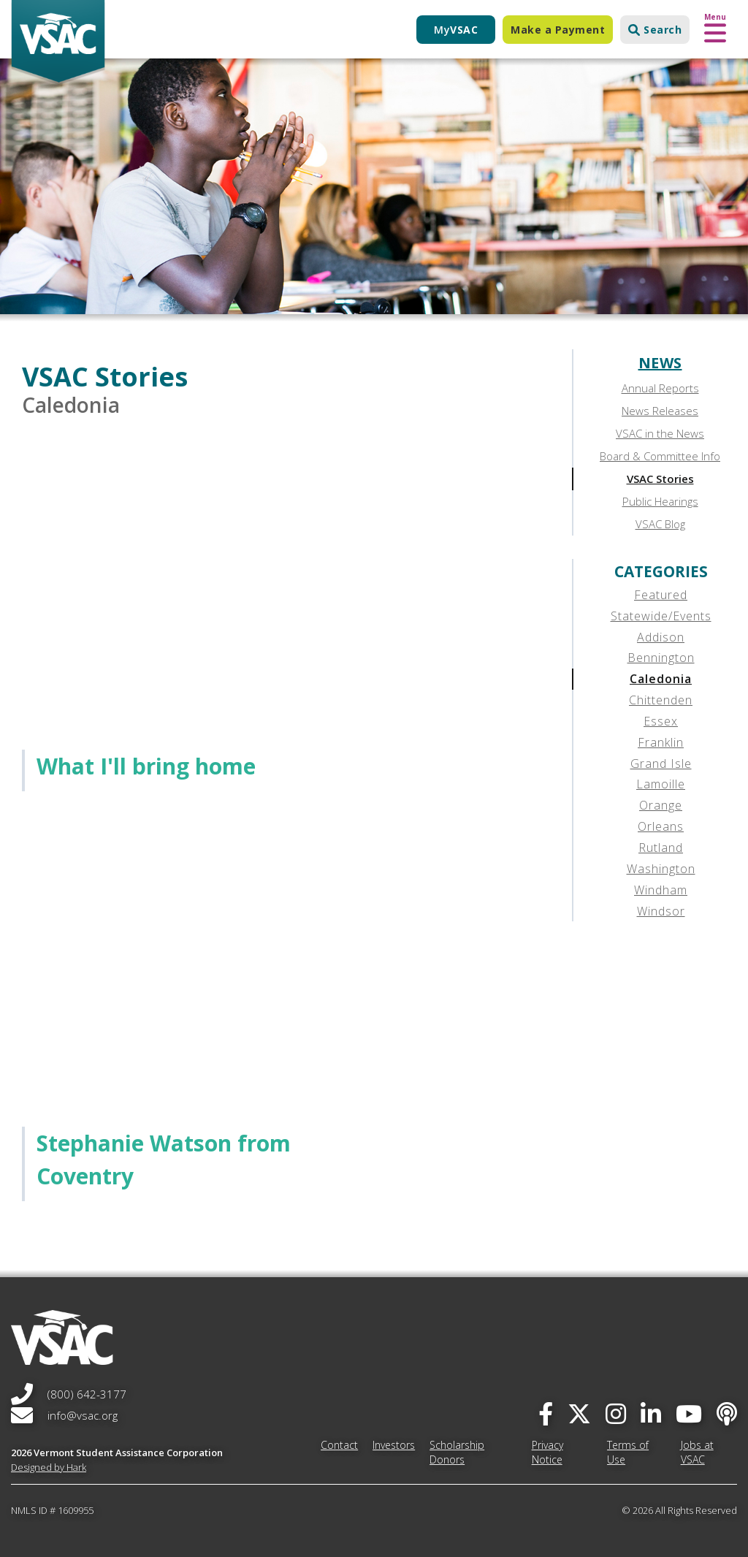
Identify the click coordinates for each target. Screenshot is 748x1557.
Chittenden (660, 700)
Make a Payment (558, 30)
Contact (339, 1445)
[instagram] (616, 1413)
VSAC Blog (660, 524)
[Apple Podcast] (727, 1413)
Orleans (661, 826)
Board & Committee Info (660, 456)
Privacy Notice (547, 1452)
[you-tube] (689, 1413)
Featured (660, 595)
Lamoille (660, 784)
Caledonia (661, 679)
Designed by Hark (48, 1467)
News (660, 363)
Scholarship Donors (457, 1452)
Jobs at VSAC (697, 1452)
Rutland (660, 848)
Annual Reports (660, 388)
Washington (661, 869)
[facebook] (545, 1413)
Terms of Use (628, 1452)
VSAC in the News (660, 433)
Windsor (661, 911)
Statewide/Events (661, 616)
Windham (660, 890)
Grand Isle (661, 763)
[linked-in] (651, 1413)
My (456, 30)
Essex (661, 721)
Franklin (661, 742)
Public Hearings (660, 501)
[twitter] (579, 1413)
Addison (660, 637)
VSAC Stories (660, 478)
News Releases (660, 410)
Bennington (661, 658)
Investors (394, 1445)
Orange (660, 805)
